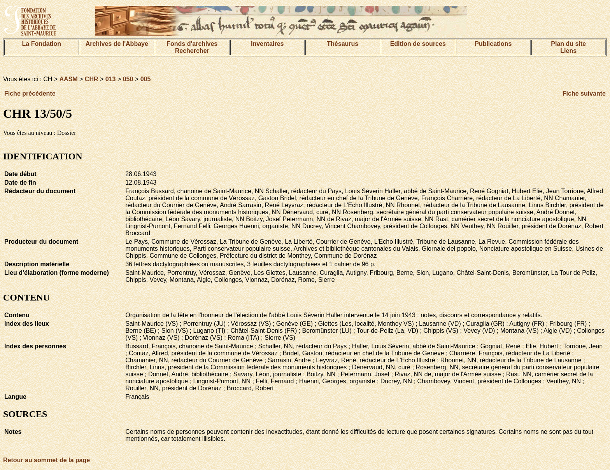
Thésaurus (342, 43)
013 (110, 79)
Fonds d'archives (192, 43)
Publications (493, 43)
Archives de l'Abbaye (117, 43)
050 (128, 79)
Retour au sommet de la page (46, 460)
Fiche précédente (30, 93)
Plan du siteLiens (568, 47)
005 (145, 79)
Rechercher (192, 50)
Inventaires (267, 43)
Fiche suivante (584, 93)
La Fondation (41, 43)
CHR (91, 79)
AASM (69, 79)
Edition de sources (418, 43)
